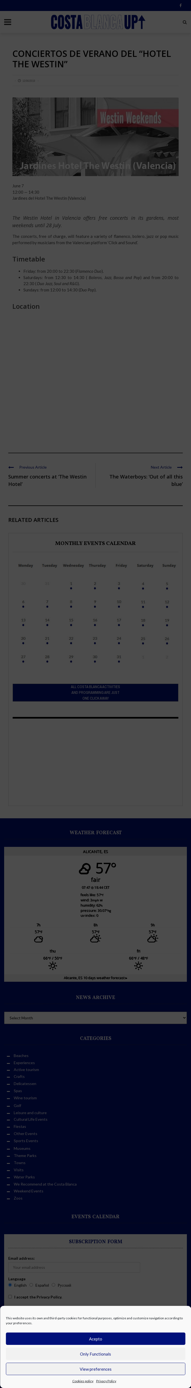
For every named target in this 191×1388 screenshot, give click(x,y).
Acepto (95, 1338)
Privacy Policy (106, 1381)
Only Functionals (95, 1353)
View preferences (96, 1369)
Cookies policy (82, 1381)
